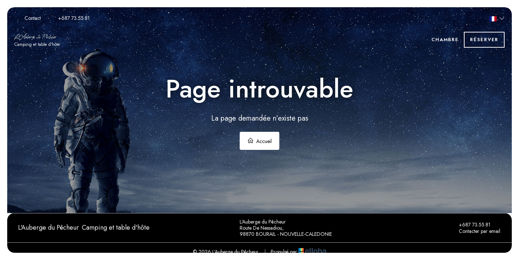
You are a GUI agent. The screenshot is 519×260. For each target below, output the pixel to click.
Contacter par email (475, 231)
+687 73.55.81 (471, 224)
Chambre (444, 39)
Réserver (484, 39)
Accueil (259, 141)
